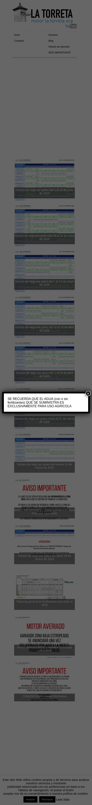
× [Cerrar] (88, 393)
